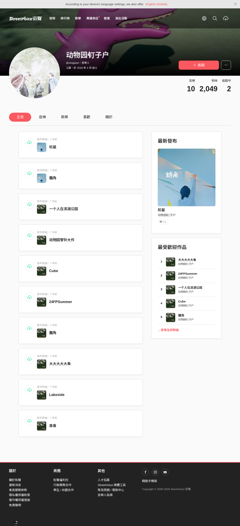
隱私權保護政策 (19, 495)
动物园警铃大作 (61, 240)
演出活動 (121, 18)
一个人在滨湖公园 (63, 209)
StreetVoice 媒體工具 (112, 485)
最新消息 (15, 485)
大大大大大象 (60, 364)
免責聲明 (15, 505)
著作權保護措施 (19, 500)
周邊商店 (93, 18)
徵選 (107, 18)
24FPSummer (60, 302)
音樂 (42, 117)
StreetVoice (25, 18)
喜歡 (86, 117)
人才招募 (104, 480)
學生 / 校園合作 (63, 490)
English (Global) (156, 4)
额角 (52, 178)
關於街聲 (15, 480)
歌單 (78, 18)
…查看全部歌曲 (168, 331)
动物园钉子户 (167, 215)
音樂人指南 (105, 495)
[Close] (235, 4)
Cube (53, 271)
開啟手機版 (149, 481)
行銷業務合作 (62, 485)
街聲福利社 (60, 480)
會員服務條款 (18, 490)
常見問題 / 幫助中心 (111, 490)
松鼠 (52, 147)
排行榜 (65, 18)
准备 (52, 426)
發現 (52, 18)
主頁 (20, 117)
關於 (109, 117)
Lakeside (57, 395)
